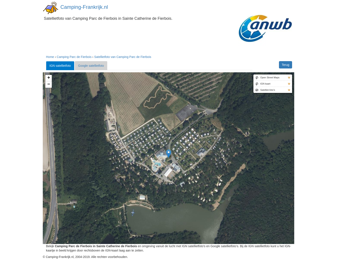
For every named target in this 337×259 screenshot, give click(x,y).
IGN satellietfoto (60, 65)
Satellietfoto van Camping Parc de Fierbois (122, 57)
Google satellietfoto (91, 65)
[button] (168, 153)
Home (50, 57)
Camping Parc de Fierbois (74, 57)
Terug (285, 65)
